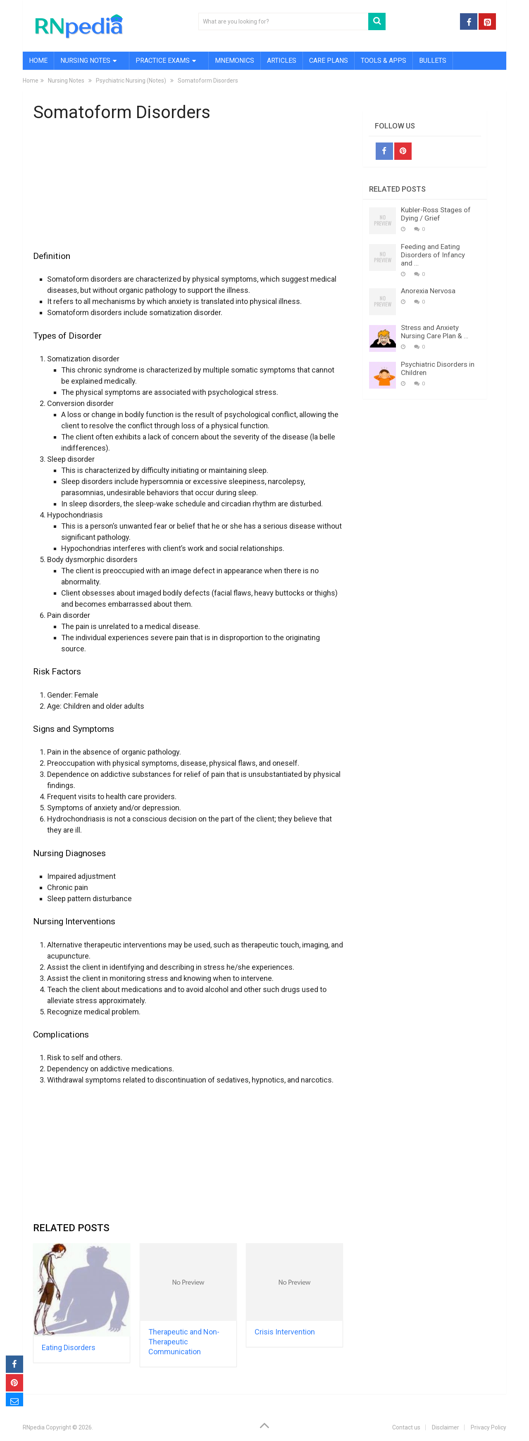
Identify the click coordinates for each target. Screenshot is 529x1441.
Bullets (432, 60)
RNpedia (34, 1427)
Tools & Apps (383, 60)
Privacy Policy (488, 1427)
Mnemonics (234, 60)
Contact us (406, 1427)
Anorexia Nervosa (428, 291)
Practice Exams (163, 60)
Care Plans (328, 60)
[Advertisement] (188, 191)
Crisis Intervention (285, 1331)
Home (38, 60)
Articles (281, 60)
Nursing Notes (85, 60)
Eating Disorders (68, 1347)
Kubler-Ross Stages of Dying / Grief (436, 214)
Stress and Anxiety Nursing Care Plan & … (434, 331)
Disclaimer (445, 1427)
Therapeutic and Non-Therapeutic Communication (183, 1341)
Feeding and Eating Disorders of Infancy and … (433, 254)
